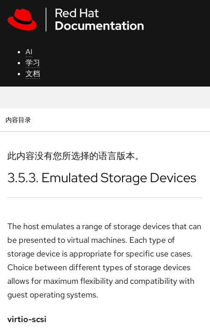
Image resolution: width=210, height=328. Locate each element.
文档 (33, 73)
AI (29, 51)
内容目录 (18, 119)
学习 (33, 62)
